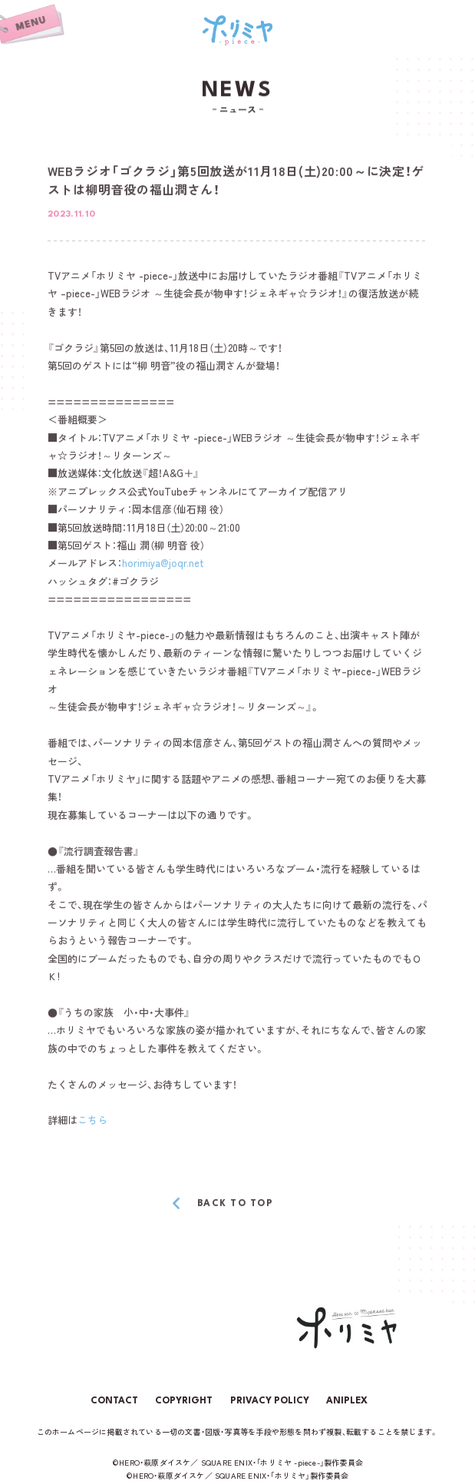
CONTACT (114, 1401)
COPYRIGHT (184, 1401)
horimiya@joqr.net (163, 563)
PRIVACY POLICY (269, 1401)
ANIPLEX (347, 1401)
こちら (92, 1120)
